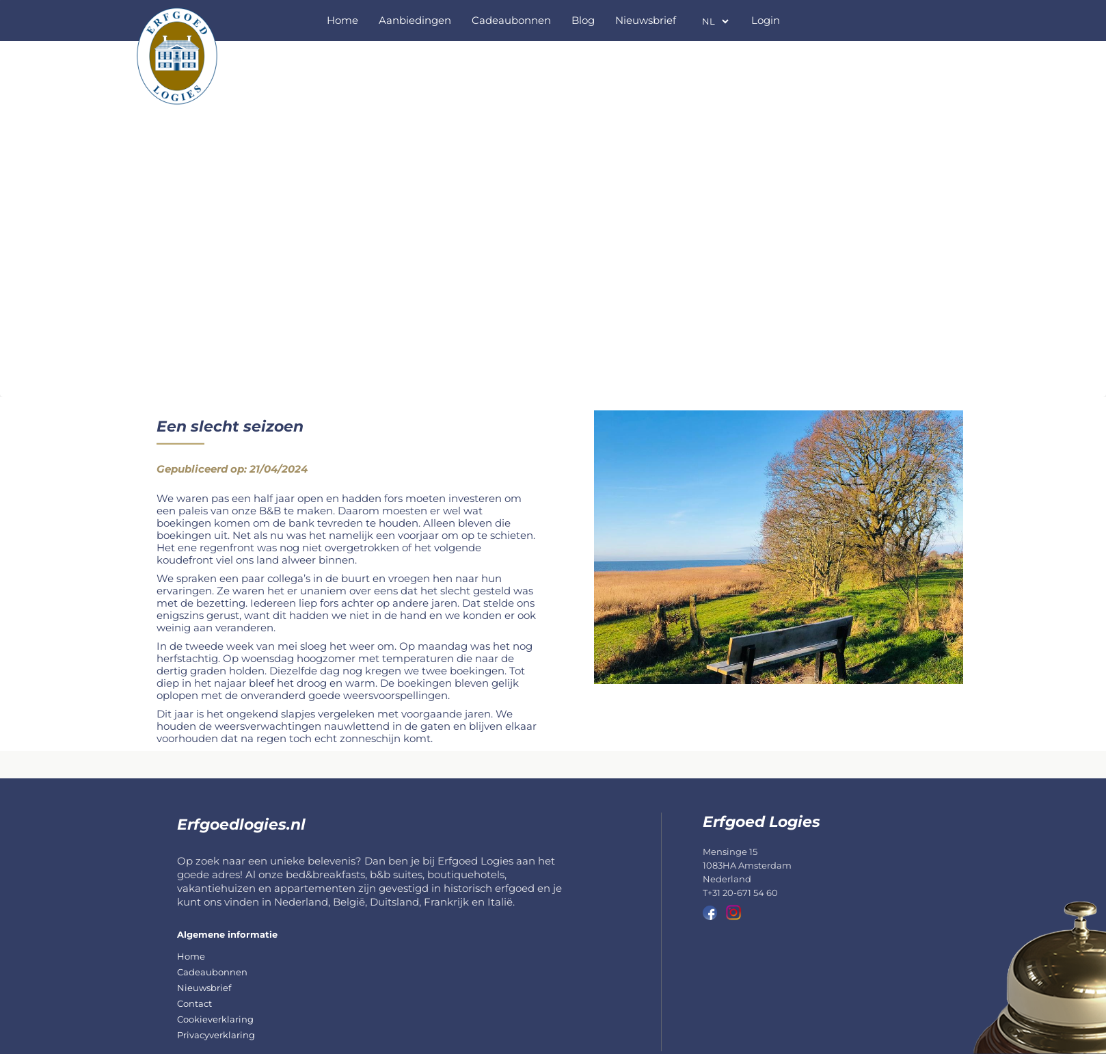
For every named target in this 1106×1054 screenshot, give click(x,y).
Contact (194, 1003)
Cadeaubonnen (511, 20)
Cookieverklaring (215, 1019)
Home (342, 20)
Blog (583, 20)
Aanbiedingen (415, 20)
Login (765, 20)
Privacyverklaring (216, 1034)
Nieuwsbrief (645, 20)
